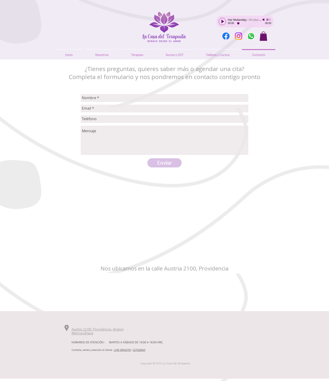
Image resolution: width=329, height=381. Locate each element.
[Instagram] (238, 36)
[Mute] (264, 19)
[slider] (269, 20)
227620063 (139, 350)
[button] (263, 36)
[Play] (222, 21)
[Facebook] (226, 36)
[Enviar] (164, 162)
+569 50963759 (122, 350)
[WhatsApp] (251, 36)
